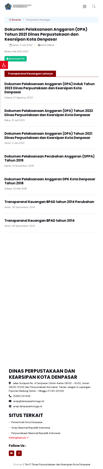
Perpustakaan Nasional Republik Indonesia (35, 433)
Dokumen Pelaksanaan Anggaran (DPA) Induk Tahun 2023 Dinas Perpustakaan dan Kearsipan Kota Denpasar (49, 88)
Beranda (15, 19)
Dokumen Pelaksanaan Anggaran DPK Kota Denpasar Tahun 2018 (49, 181)
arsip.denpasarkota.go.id (25, 406)
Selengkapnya (19, 437)
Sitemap (17, 464)
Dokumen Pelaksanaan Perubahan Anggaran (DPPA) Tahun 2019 (49, 158)
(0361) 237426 (21, 396)
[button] (93, 6)
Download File (16, 58)
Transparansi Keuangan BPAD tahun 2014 (39, 220)
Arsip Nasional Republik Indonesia (30, 427)
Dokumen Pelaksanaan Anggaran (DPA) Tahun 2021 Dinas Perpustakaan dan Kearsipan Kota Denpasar (48, 135)
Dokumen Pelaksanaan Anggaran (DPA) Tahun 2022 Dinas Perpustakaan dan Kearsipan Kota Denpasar (48, 113)
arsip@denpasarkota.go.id (28, 401)
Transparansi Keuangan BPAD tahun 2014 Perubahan (49, 202)
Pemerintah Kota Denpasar (27, 422)
